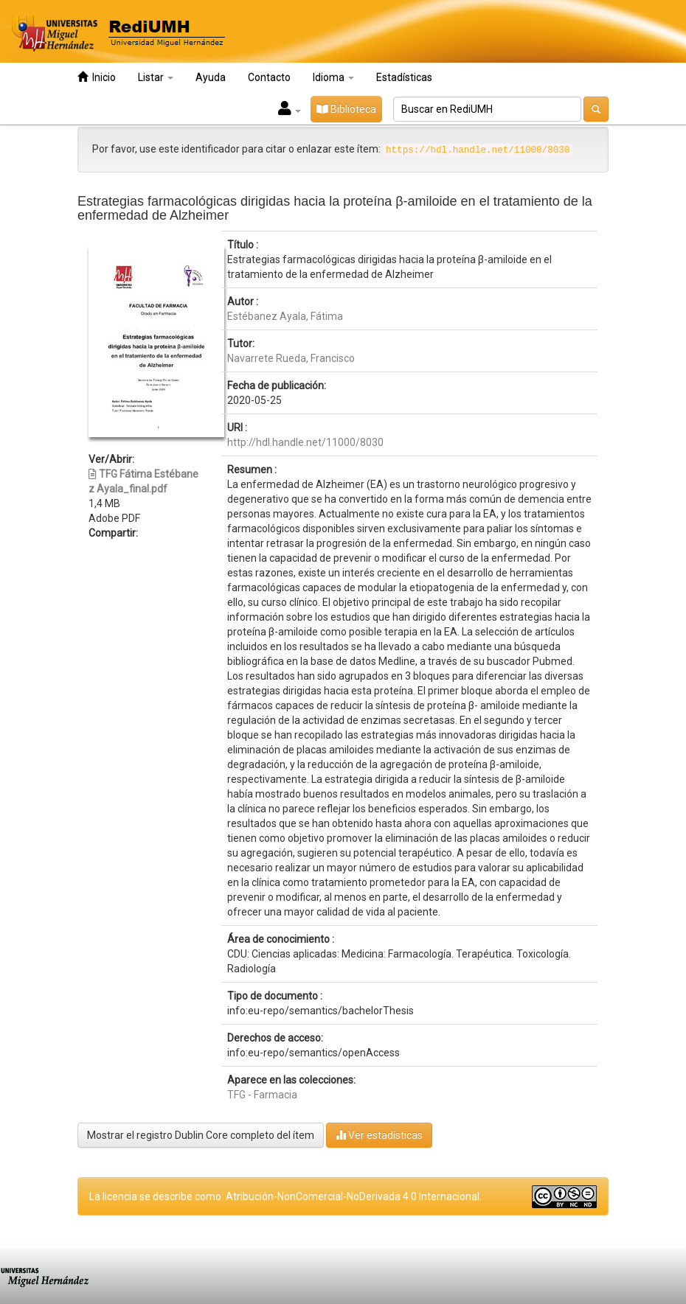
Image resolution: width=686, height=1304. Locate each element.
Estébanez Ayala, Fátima (285, 316)
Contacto (269, 77)
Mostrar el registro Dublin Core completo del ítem (200, 1135)
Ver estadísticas (379, 1135)
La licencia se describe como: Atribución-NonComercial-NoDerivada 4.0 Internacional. (285, 1196)
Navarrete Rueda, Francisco (291, 358)
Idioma (333, 77)
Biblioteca (346, 109)
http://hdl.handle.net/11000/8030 (305, 442)
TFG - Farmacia (262, 1095)
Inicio (96, 77)
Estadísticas (404, 77)
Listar (155, 77)
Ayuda (210, 77)
